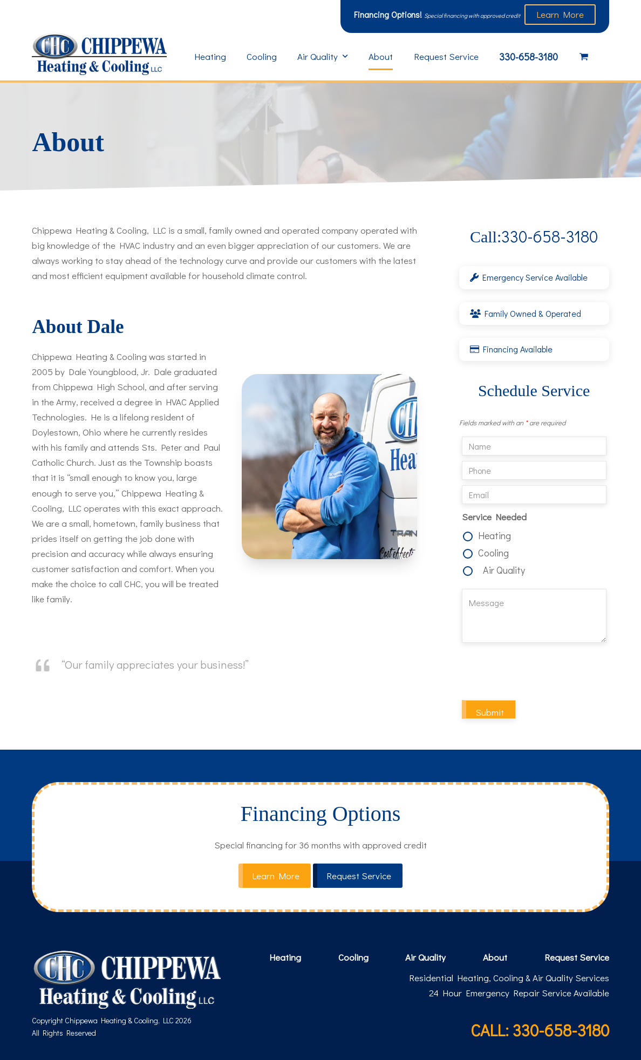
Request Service (576, 957)
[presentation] (544, 674)
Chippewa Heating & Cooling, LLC (119, 1020)
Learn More (560, 14)
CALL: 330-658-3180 (539, 1030)
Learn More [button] (275, 875)
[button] (583, 56)
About (495, 957)
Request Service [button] (358, 875)
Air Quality (504, 570)
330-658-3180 (534, 236)
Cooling (493, 552)
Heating (494, 535)
